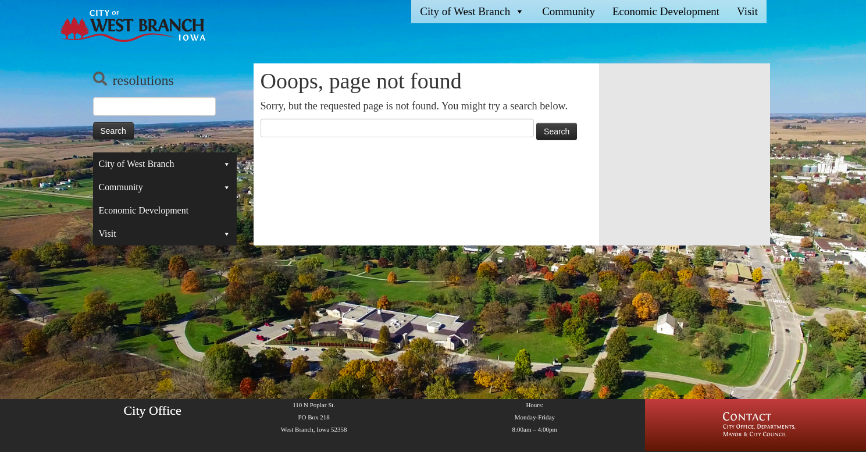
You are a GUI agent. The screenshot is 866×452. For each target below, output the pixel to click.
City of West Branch (472, 11)
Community (568, 11)
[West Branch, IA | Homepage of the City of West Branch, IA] (130, 26)
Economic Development (665, 11)
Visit (747, 11)
